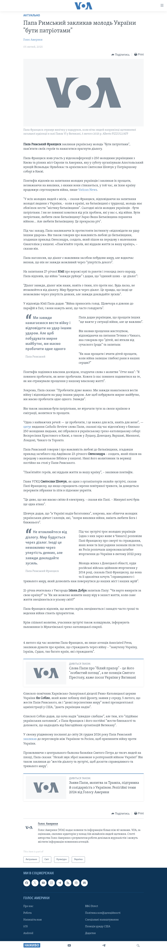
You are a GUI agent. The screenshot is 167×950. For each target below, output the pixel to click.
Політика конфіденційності (103, 913)
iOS (25, 926)
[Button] (120, 55)
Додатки (90, 933)
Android (28, 933)
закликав (30, 739)
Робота (27, 913)
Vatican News (87, 190)
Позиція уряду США (97, 926)
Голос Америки (33, 39)
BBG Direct (91, 906)
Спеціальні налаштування (102, 919)
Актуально (31, 15)
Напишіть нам (32, 919)
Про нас (28, 906)
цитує (27, 427)
